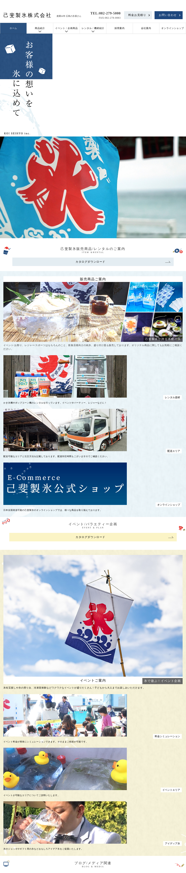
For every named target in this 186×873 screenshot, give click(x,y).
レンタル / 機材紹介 (93, 28)
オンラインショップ (172, 28)
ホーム (13, 28)
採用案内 (119, 28)
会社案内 (146, 28)
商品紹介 (40, 28)
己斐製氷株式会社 (27, 15)
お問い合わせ (168, 15)
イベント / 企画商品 (66, 28)
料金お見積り (137, 15)
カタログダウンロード (90, 261)
